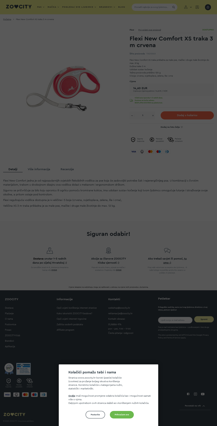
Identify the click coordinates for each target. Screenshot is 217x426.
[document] (110, 396)
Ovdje (71, 396)
